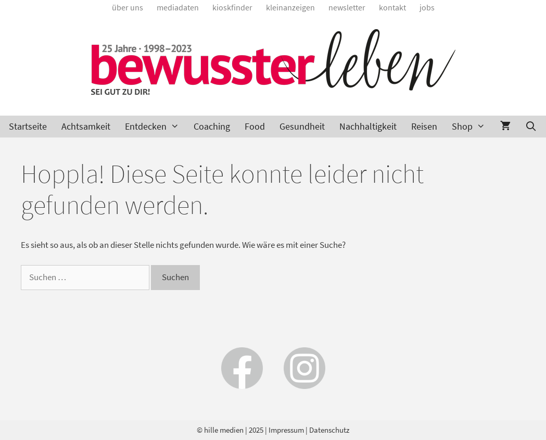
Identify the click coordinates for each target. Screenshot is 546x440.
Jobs (427, 7)
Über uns (127, 7)
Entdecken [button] (155, 126)
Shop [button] (472, 126)
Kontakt (392, 7)
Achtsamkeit (85, 126)
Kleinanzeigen (290, 7)
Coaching (212, 126)
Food (255, 126)
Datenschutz (329, 430)
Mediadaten (178, 7)
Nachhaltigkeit (368, 126)
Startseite (28, 126)
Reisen (424, 126)
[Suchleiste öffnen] (531, 126)
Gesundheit (302, 126)
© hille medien (220, 430)
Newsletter (346, 7)
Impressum (286, 430)
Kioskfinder (232, 7)
